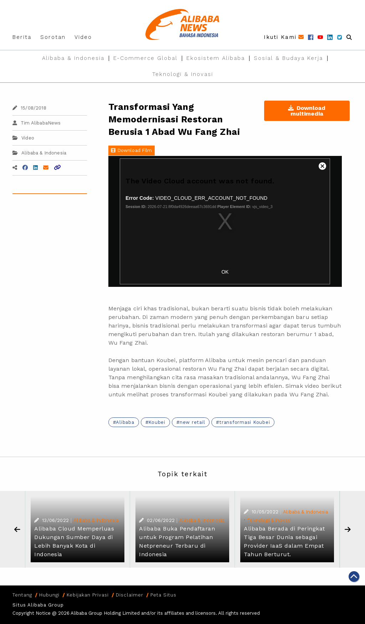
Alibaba (125, 422)
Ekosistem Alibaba (215, 58)
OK (224, 272)
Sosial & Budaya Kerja (288, 58)
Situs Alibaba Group (38, 605)
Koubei (156, 422)
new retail (192, 422)
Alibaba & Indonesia (73, 58)
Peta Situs (163, 595)
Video (83, 37)
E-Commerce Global (145, 58)
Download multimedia (306, 111)
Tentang (22, 595)
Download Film (131, 150)
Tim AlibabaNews (36, 123)
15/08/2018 (29, 108)
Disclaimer (129, 595)
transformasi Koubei (244, 422)
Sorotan (53, 37)
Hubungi (49, 595)
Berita (21, 37)
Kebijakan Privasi (88, 595)
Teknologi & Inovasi (182, 74)
